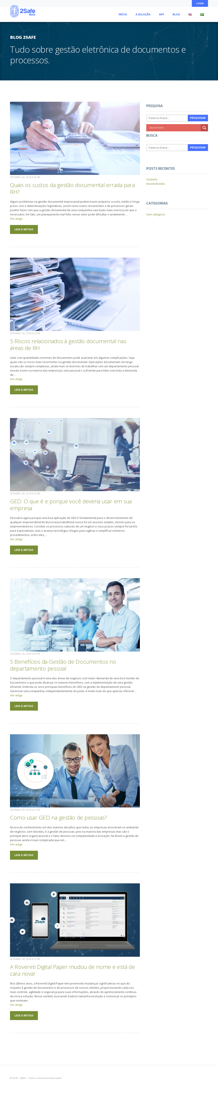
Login (200, 3)
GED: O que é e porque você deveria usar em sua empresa (71, 504)
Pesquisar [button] (198, 118)
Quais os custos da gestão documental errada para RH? (72, 188)
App (161, 14)
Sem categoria (155, 214)
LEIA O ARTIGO (23, 229)
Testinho (152, 179)
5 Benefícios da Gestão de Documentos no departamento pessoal (63, 665)
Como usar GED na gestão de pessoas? (58, 817)
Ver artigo (16, 219)
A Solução (143, 14)
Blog (176, 14)
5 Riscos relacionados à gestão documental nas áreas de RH (68, 344)
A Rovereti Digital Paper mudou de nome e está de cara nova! (72, 970)
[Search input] (174, 127)
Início (123, 14)
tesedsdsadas (155, 184)
